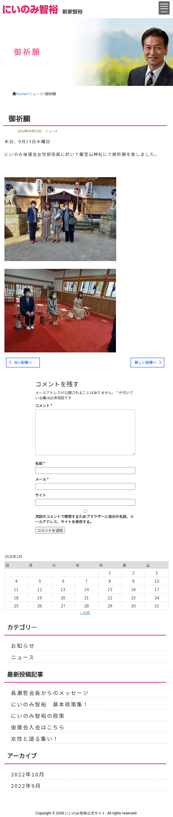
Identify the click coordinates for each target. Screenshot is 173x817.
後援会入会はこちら (38, 727)
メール (42, 479)
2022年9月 (26, 786)
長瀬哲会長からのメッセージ (50, 693)
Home (21, 93)
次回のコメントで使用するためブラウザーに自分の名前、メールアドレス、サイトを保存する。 (84, 519)
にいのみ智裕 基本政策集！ (50, 704)
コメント (43, 405)
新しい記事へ (146, 362)
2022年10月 (28, 774)
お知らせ (23, 646)
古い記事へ (23, 362)
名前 (40, 463)
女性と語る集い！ (35, 739)
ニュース (36, 93)
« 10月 (85, 612)
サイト (40, 495)
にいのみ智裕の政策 (38, 716)
